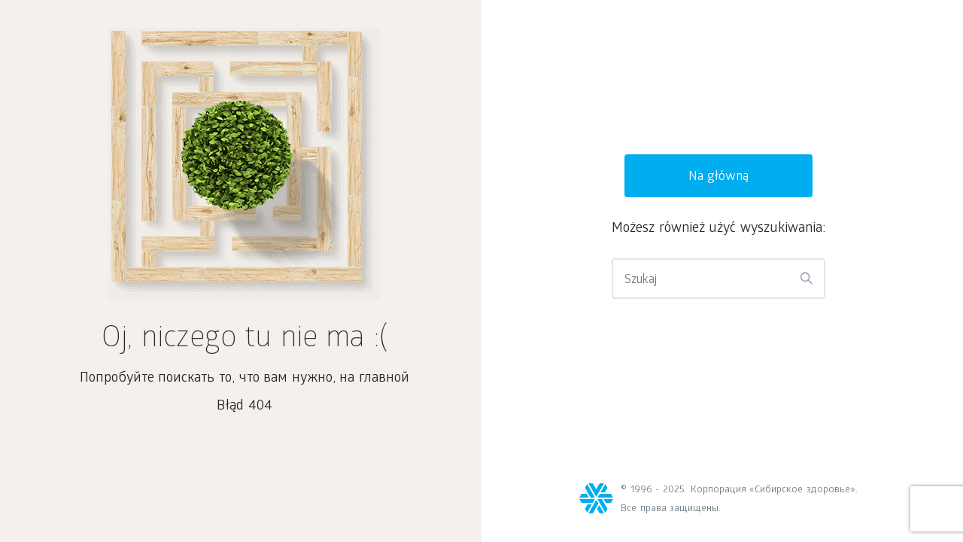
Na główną (718, 177)
